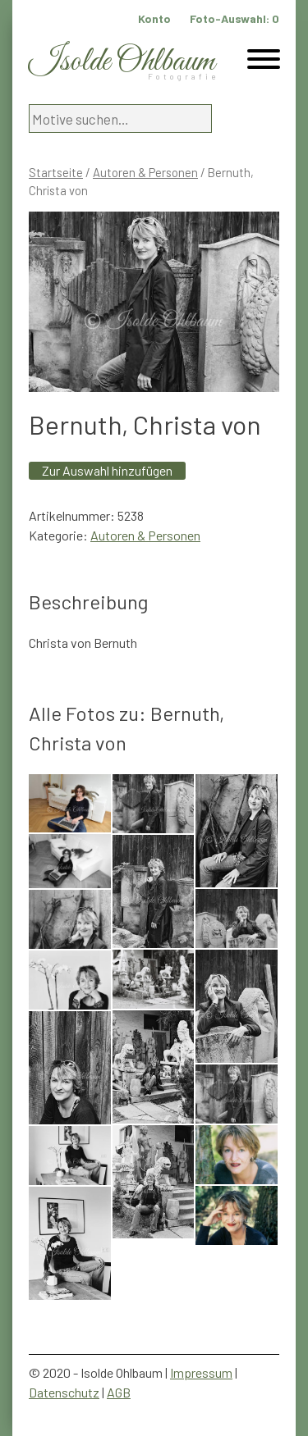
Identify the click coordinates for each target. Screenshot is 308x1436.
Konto (154, 18)
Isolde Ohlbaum (121, 62)
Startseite (56, 172)
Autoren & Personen (145, 172)
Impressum (201, 1372)
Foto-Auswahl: (234, 18)
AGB (119, 1392)
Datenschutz (64, 1392)
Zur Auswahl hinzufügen (107, 470)
